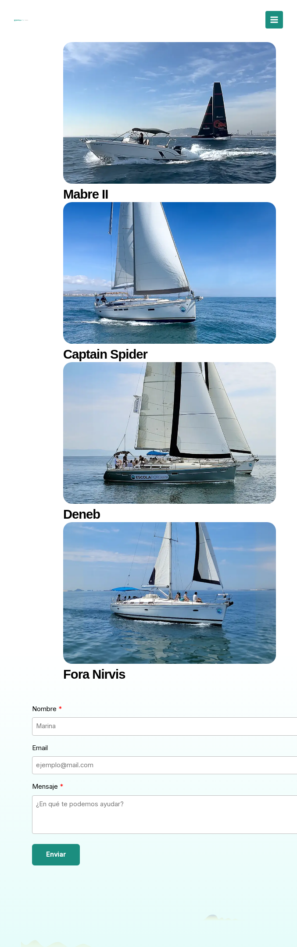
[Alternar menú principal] (274, 19)
